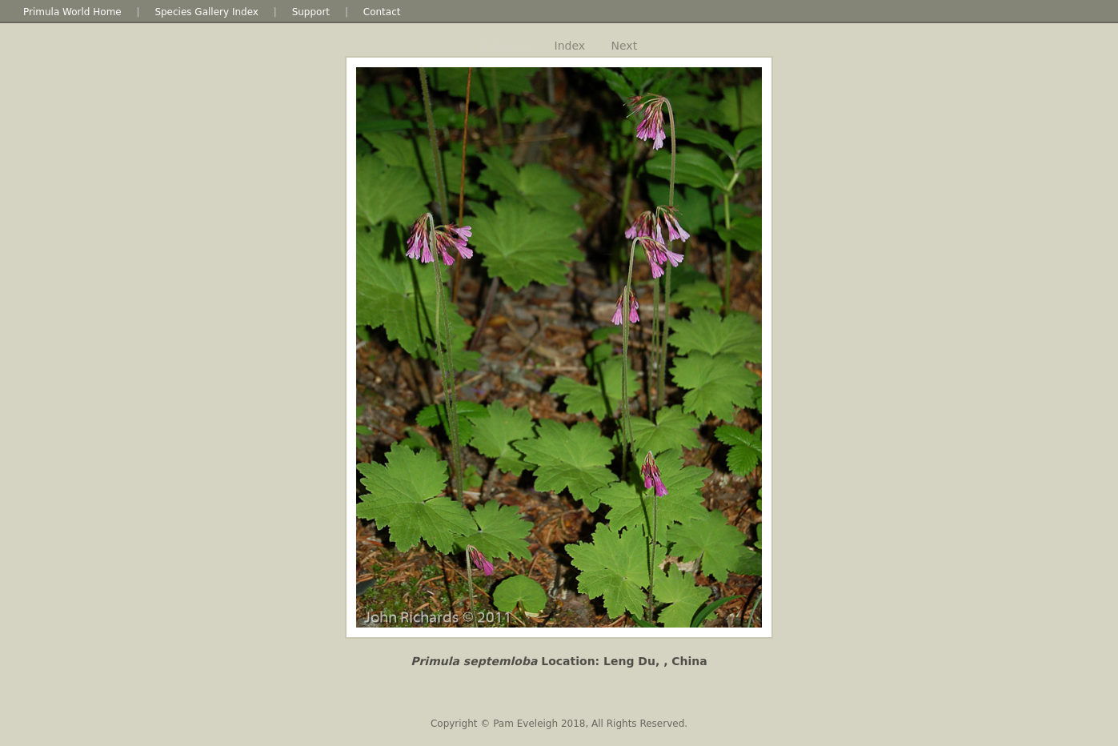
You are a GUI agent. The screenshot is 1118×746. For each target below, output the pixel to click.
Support (311, 12)
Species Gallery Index (206, 12)
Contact (382, 12)
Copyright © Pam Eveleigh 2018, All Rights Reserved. (559, 723)
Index (570, 45)
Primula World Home (72, 12)
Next (624, 45)
